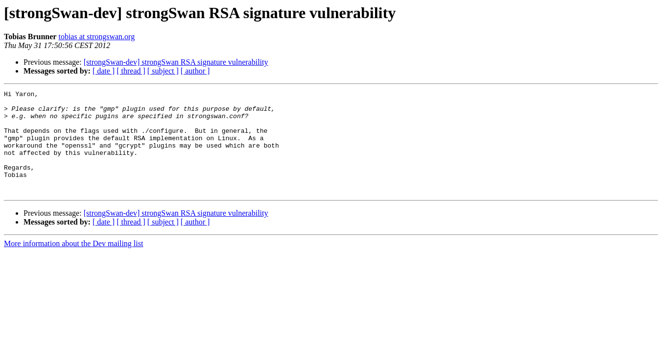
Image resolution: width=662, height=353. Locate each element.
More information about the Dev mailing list (73, 264)
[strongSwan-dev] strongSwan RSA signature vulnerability (176, 62)
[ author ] (195, 71)
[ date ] (104, 71)
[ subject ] (163, 71)
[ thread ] (131, 71)
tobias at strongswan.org (96, 36)
